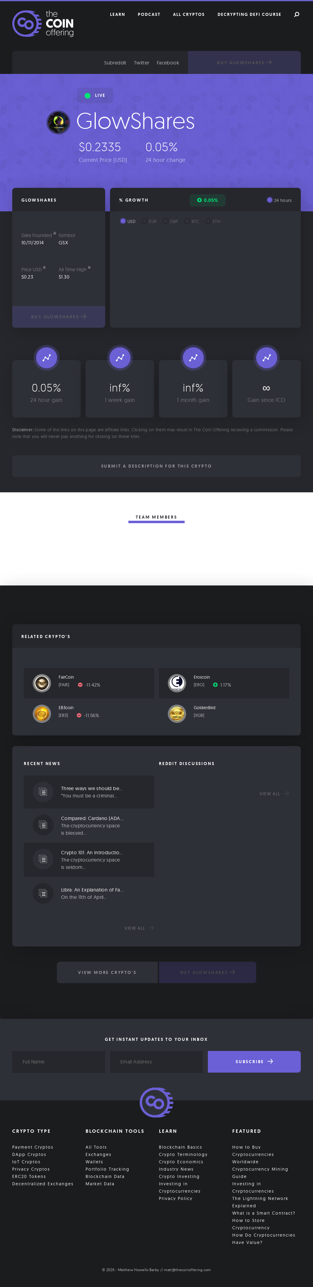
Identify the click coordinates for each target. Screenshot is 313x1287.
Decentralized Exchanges (43, 1183)
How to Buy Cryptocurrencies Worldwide (253, 1153)
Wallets (94, 1161)
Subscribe (254, 1061)
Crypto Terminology (183, 1153)
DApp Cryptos (29, 1153)
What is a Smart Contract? (264, 1212)
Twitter (155, 63)
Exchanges (99, 1153)
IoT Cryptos (26, 1161)
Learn (117, 14)
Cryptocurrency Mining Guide (260, 1171)
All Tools (96, 1146)
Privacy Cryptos (31, 1168)
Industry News (176, 1168)
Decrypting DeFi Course (250, 14)
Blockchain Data (105, 1175)
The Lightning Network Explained (260, 1201)
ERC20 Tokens (29, 1175)
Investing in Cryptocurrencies (180, 1186)
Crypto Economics (181, 1161)
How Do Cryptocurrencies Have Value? (264, 1237)
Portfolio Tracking (108, 1168)
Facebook (181, 63)
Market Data (100, 1183)
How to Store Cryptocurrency (251, 1223)
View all (139, 928)
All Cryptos (189, 14)
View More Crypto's (106, 972)
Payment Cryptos (32, 1146)
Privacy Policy (176, 1197)
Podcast (149, 14)
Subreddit (128, 63)
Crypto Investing (179, 1175)
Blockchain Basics (180, 1146)
